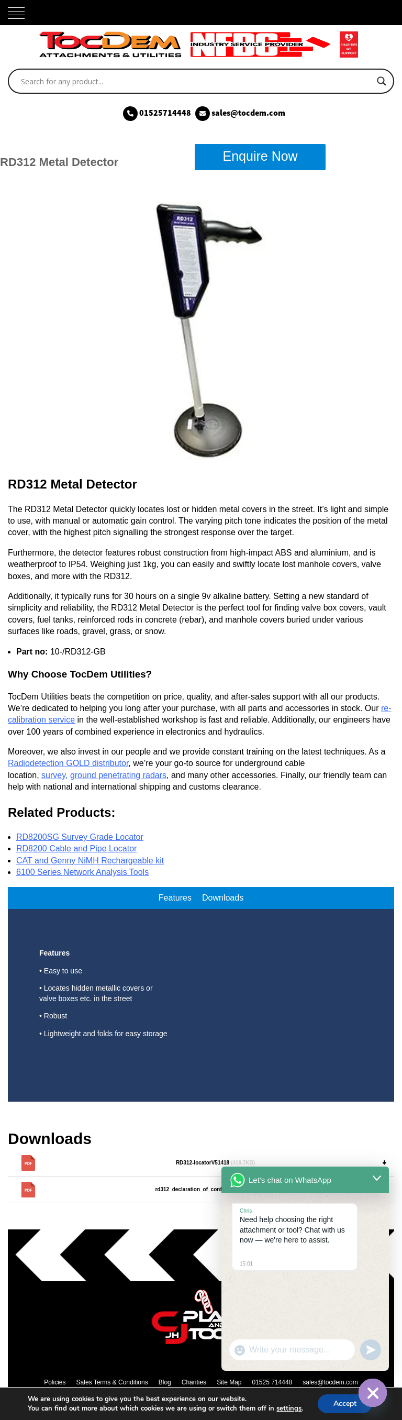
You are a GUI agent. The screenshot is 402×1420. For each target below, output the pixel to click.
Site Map (229, 1382)
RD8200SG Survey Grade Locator (79, 837)
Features (175, 897)
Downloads (222, 897)
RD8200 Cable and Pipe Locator (76, 848)
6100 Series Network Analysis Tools (82, 872)
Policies (54, 1382)
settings (289, 1408)
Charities (194, 1382)
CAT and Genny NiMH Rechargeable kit (90, 860)
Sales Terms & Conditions (112, 1382)
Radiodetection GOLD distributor (68, 763)
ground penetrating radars (118, 775)
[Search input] (196, 81)
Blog (165, 1382)
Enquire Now (260, 156)
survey (53, 775)
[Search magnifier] (381, 81)
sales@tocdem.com (330, 1382)
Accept (344, 1403)
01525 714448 (272, 1382)
